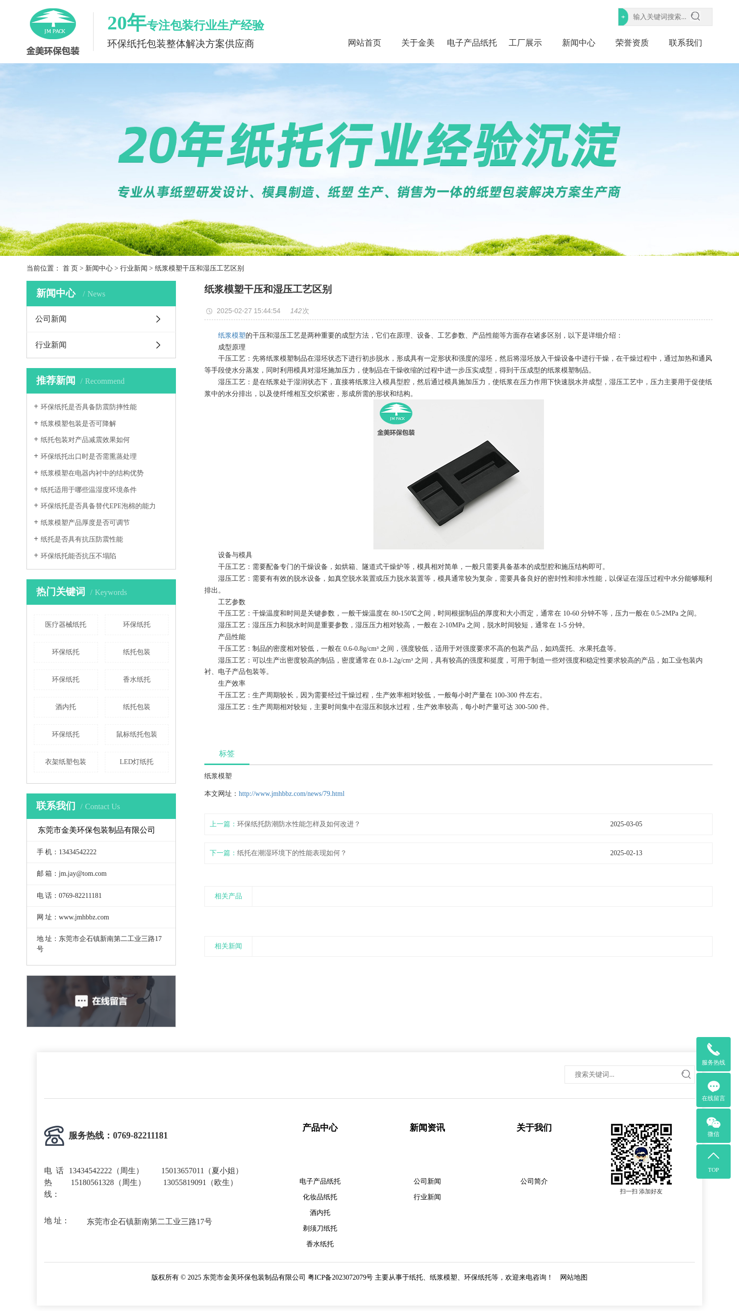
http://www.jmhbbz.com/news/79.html (292, 793)
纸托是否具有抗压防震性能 (82, 539)
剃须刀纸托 (320, 1228)
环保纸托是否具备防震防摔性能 (89, 407)
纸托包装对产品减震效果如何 (85, 440)
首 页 (70, 268)
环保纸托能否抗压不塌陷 (78, 556)
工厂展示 (525, 43)
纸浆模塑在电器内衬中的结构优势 (92, 473)
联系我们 (685, 43)
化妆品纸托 (320, 1197)
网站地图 (574, 1277)
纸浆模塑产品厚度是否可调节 (85, 522)
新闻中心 (578, 43)
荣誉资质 (632, 43)
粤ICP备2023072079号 (340, 1277)
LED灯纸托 (136, 762)
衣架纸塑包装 (65, 762)
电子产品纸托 (472, 43)
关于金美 (418, 43)
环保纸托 (136, 624)
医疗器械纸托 (65, 624)
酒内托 (65, 707)
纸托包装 (136, 652)
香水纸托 (136, 679)
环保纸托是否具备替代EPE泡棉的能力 (98, 506)
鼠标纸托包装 (136, 734)
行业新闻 (134, 268)
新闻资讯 (427, 1128)
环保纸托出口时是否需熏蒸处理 (89, 456)
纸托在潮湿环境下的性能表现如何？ (292, 853)
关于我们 (534, 1128)
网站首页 (364, 43)
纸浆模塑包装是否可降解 (78, 423)
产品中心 (320, 1128)
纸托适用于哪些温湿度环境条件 (89, 490)
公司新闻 (51, 319)
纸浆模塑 (232, 335)
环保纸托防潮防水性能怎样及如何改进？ (299, 824)
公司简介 (534, 1181)
